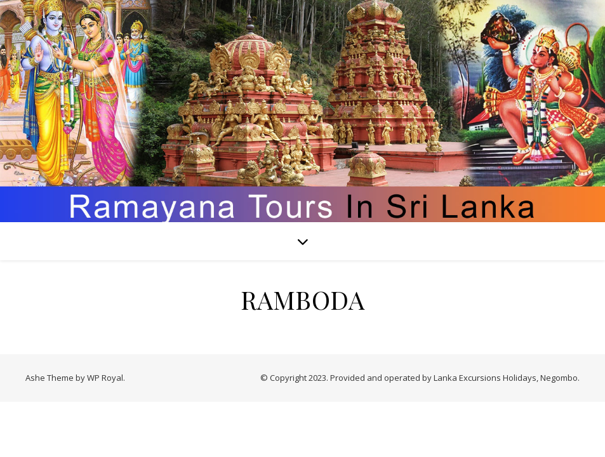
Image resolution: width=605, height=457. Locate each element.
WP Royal (105, 377)
